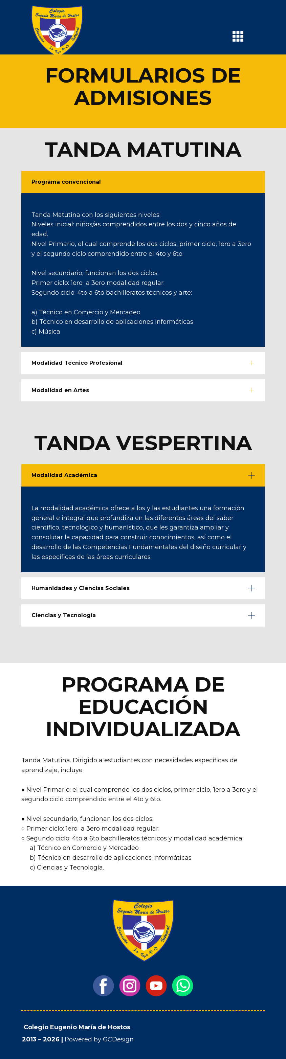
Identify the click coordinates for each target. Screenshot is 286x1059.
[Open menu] (237, 36)
